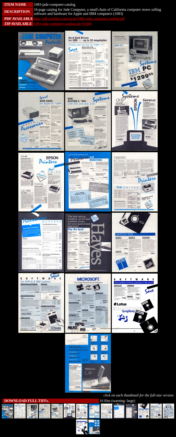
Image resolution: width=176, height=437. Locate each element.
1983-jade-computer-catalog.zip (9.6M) (63, 24)
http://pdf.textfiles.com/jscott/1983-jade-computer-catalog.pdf (79, 19)
